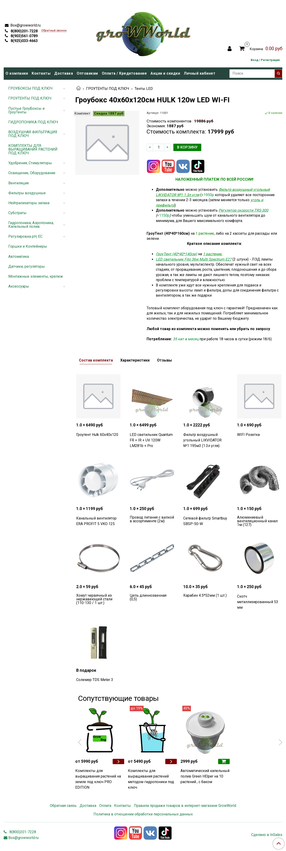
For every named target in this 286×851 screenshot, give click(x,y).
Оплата (105, 805)
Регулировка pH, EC (25, 236)
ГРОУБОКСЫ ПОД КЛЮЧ (30, 88)
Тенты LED (144, 88)
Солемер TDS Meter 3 (94, 680)
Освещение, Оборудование (31, 173)
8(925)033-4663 (24, 41)
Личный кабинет (199, 73)
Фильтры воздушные (27, 193)
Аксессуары (18, 286)
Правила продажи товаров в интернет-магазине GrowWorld (185, 805)
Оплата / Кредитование (124, 73)
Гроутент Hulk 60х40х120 (97, 434)
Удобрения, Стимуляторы (30, 163)
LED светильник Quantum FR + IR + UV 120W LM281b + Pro (151, 440)
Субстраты (17, 213)
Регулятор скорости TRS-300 (243, 210)
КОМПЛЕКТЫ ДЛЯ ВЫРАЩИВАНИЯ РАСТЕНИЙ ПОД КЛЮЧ (32, 149)
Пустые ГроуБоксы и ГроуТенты (26, 110)
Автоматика (18, 256)
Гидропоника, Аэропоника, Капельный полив (31, 225)
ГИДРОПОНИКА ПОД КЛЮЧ (33, 122)
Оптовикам (87, 73)
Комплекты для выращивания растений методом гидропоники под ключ (151, 779)
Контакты (41, 73)
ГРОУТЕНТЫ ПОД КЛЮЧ (107, 88)
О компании (17, 73)
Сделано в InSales (266, 835)
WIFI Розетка (248, 434)
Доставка (63, 73)
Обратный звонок (54, 30)
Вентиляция (18, 183)
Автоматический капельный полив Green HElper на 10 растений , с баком (205, 776)
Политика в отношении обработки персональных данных (143, 814)
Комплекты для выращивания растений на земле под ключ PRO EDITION (98, 779)
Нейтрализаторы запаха (28, 203)
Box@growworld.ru (25, 25)
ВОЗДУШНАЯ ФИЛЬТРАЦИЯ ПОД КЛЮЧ (32, 134)
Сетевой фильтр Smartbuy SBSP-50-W (205, 521)
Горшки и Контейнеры (27, 246)
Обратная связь (63, 805)
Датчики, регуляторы (26, 266)
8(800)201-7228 (24, 31)
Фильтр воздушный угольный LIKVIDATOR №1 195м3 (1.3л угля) (202, 440)
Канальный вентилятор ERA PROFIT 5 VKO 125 (96, 521)
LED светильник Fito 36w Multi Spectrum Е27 (194, 259)
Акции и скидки (165, 73)
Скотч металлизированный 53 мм (257, 602)
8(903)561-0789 (24, 36)
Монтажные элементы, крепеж (35, 276)
